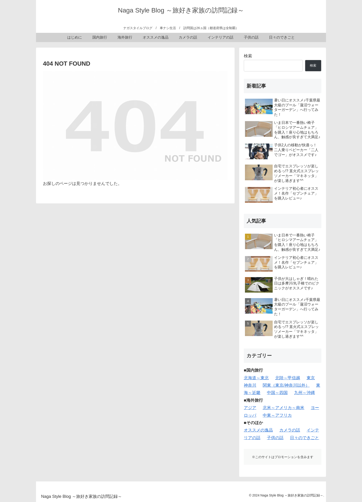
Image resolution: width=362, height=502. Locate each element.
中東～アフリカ (277, 415)
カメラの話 (289, 430)
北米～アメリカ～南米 (283, 407)
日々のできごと (304, 437)
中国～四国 (277, 392)
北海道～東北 (256, 378)
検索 (248, 56)
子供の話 (275, 437)
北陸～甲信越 (287, 378)
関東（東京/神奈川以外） (286, 385)
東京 (311, 378)
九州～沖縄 (304, 392)
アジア (250, 407)
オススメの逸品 (258, 430)
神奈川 (250, 385)
